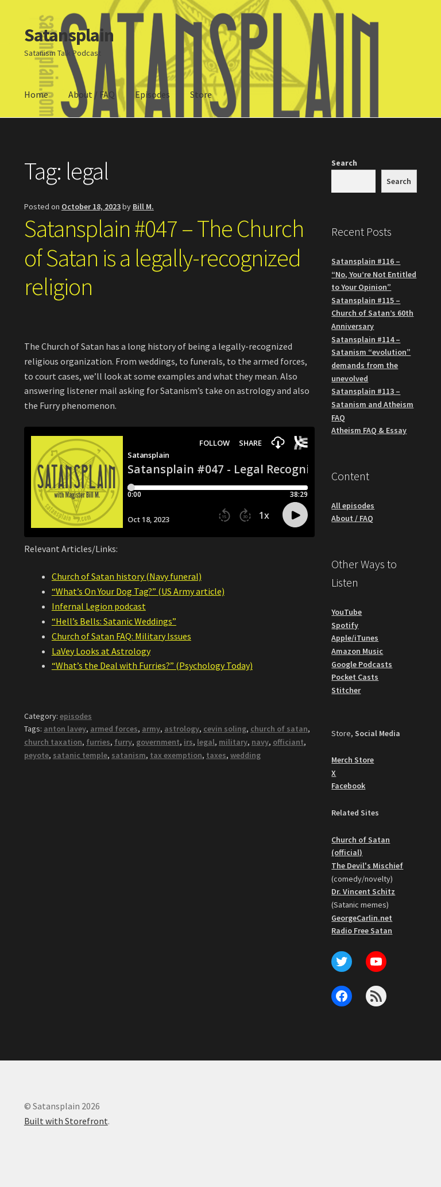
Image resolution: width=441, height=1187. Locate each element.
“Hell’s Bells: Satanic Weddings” (114, 621)
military (233, 742)
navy (260, 742)
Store (201, 94)
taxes (216, 755)
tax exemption (176, 755)
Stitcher (346, 690)
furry (123, 742)
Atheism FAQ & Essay (369, 430)
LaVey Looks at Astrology (101, 651)
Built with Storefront (66, 1121)
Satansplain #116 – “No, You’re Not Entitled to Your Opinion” (373, 274)
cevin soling (224, 728)
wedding (245, 755)
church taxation (53, 742)
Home (36, 94)
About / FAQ (91, 94)
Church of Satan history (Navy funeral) (127, 576)
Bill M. (143, 206)
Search (344, 163)
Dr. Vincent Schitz (363, 891)
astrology (181, 728)
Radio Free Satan (361, 930)
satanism (128, 755)
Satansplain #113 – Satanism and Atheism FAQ (372, 404)
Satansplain (69, 35)
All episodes (352, 505)
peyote (36, 755)
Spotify (344, 625)
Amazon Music (357, 651)
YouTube (346, 612)
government (158, 742)
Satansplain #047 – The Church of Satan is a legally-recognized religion (164, 257)
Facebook (348, 785)
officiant (288, 742)
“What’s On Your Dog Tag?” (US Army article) (138, 591)
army (151, 728)
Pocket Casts (354, 677)
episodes (76, 716)
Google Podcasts (361, 664)
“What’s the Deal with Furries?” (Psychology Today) (152, 665)
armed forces (114, 728)
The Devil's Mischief (367, 865)
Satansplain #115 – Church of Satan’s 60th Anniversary (372, 313)
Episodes (152, 94)
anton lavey (65, 728)
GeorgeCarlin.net (361, 918)
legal (206, 742)
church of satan (279, 728)
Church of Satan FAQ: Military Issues (121, 636)
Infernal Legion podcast (99, 606)
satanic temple (80, 755)
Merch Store (352, 760)
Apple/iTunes (354, 638)
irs (188, 742)
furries (98, 742)
